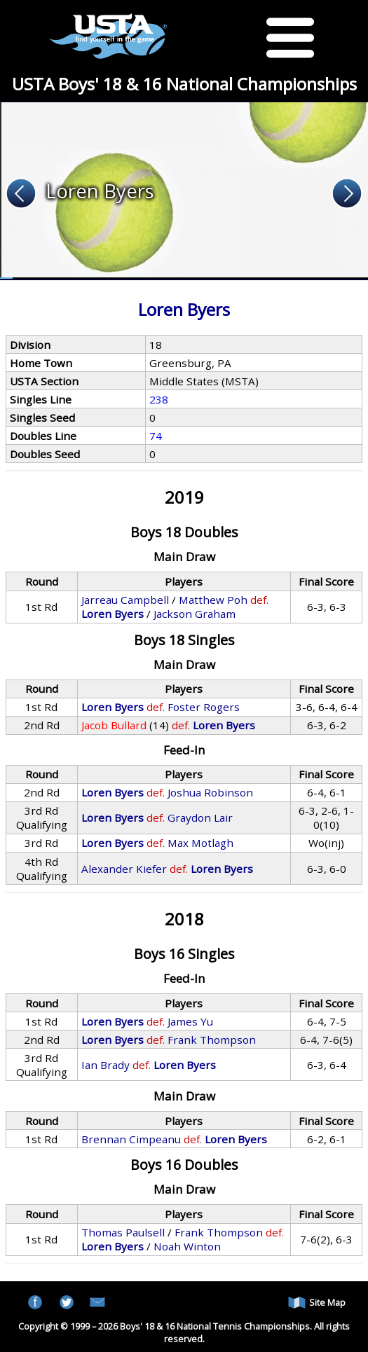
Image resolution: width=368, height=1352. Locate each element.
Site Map (317, 1302)
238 (158, 399)
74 (155, 436)
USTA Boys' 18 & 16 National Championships (184, 83)
